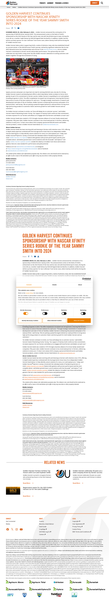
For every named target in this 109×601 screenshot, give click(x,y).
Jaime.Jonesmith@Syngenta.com (32, 393)
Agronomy (50, 3)
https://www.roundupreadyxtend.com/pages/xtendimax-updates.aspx (84, 560)
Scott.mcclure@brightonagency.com (33, 400)
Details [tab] (54, 284)
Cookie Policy (29, 293)
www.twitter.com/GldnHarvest (42, 375)
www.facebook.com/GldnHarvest (34, 379)
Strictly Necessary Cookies (30, 320)
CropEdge (43, 529)
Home (8, 7)
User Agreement (78, 524)
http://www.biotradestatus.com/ (45, 578)
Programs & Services (61, 3)
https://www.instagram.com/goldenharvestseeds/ (39, 377)
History (41, 521)
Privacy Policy (77, 527)
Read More (26, 483)
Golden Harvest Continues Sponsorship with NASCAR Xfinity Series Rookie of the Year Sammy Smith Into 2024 (51, 7)
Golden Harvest (27, 405)
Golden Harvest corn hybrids (35, 366)
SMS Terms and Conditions (81, 532)
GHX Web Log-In (45, 532)
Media (14, 7)
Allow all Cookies (79, 320)
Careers (42, 534)
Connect (94, 3)
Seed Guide (42, 527)
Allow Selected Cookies (54, 320)
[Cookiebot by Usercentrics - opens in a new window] (83, 279)
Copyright (76, 521)
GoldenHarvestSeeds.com (67, 353)
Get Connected (10, 521)
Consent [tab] (29, 284)
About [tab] (80, 284)
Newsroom (26, 407)
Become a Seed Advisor (46, 524)
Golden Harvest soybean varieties (37, 370)
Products (43, 3)
